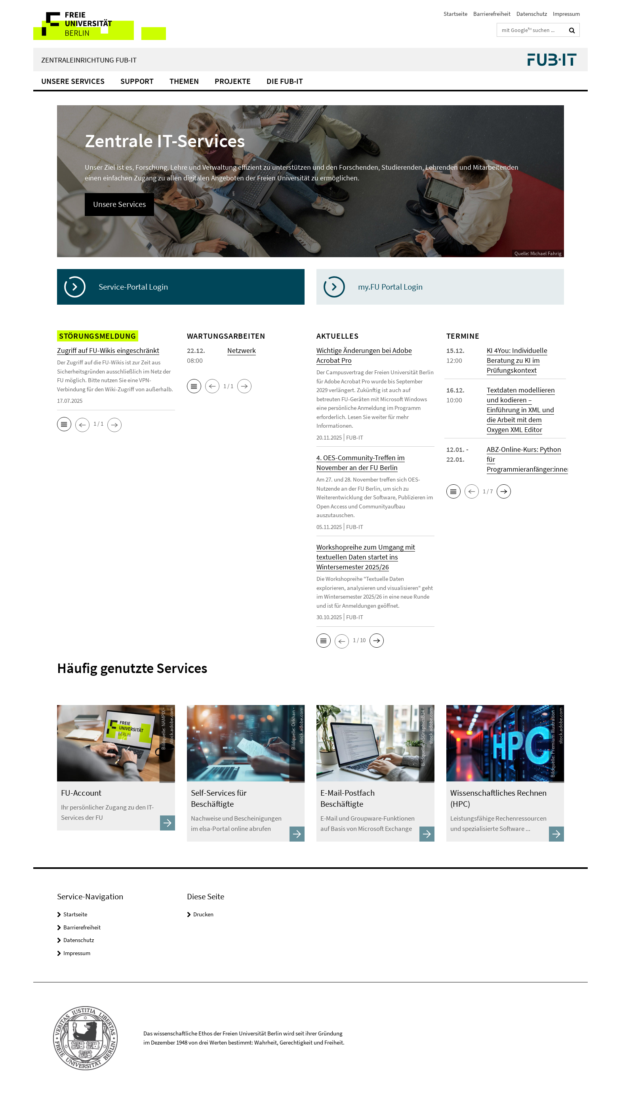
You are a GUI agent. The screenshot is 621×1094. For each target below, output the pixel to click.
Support (137, 81)
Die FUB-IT (285, 81)
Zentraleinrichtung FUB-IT (89, 59)
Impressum (566, 13)
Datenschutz (531, 13)
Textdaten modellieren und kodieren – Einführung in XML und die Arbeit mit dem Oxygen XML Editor (521, 409)
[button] (64, 424)
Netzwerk (241, 350)
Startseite (455, 13)
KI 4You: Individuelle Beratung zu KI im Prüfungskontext (517, 360)
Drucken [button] (203, 914)
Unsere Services (73, 81)
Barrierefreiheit (492, 13)
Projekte (233, 81)
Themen (184, 81)
